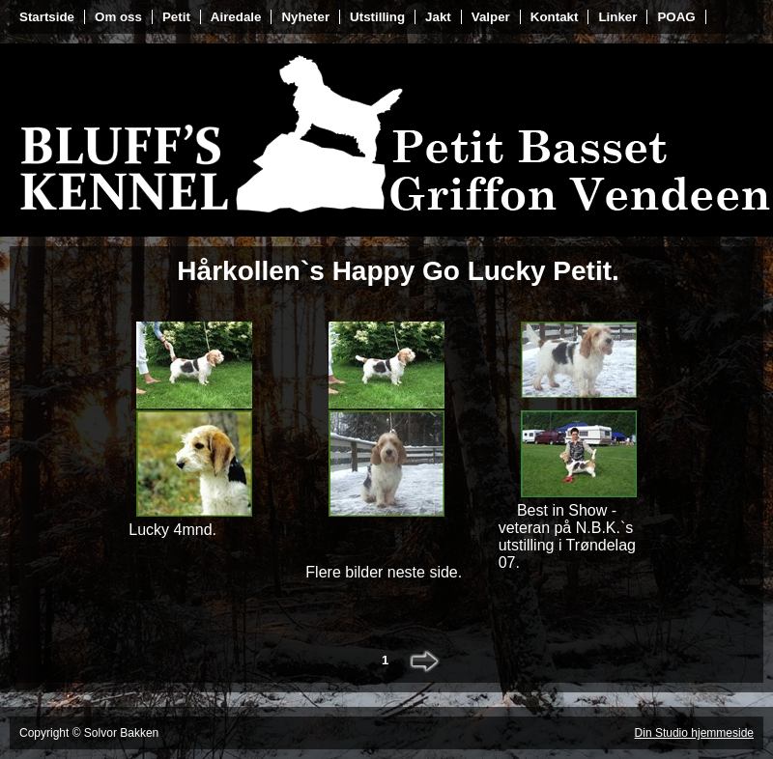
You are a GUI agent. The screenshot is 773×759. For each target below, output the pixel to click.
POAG (676, 17)
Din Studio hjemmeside (694, 733)
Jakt (438, 17)
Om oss (118, 17)
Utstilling (377, 17)
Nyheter (305, 17)
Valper (491, 17)
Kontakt (554, 17)
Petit (176, 17)
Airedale (236, 17)
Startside (46, 17)
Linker (617, 17)
